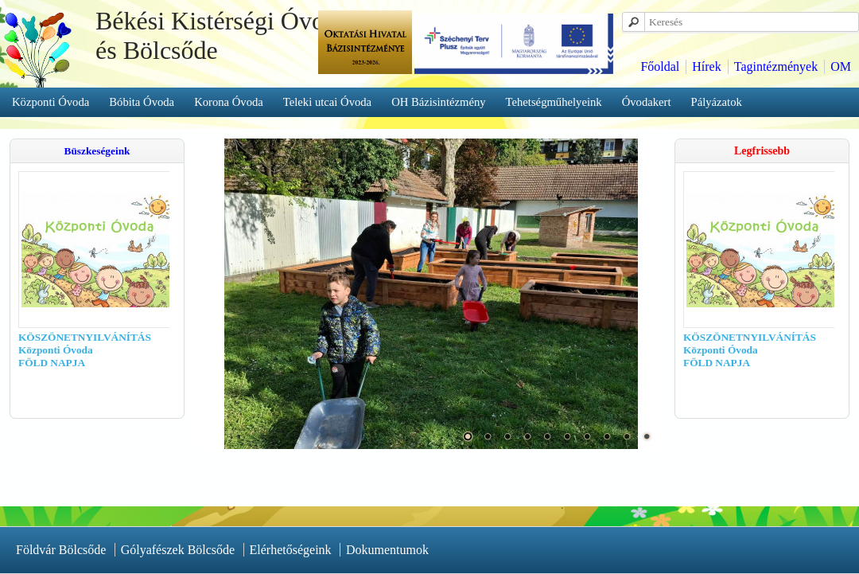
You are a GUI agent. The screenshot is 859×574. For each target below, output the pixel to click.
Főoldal (659, 66)
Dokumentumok (387, 549)
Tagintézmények (776, 66)
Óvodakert (646, 102)
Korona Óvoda (228, 102)
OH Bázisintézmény (438, 102)
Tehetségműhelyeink (554, 102)
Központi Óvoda (50, 102)
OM (840, 66)
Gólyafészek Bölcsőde (178, 549)
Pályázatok (716, 102)
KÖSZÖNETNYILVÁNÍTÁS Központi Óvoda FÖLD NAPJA (70, 350)
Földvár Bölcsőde (61, 549)
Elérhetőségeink (291, 549)
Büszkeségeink (97, 151)
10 (646, 436)
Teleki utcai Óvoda (327, 102)
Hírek (706, 66)
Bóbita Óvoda (141, 102)
